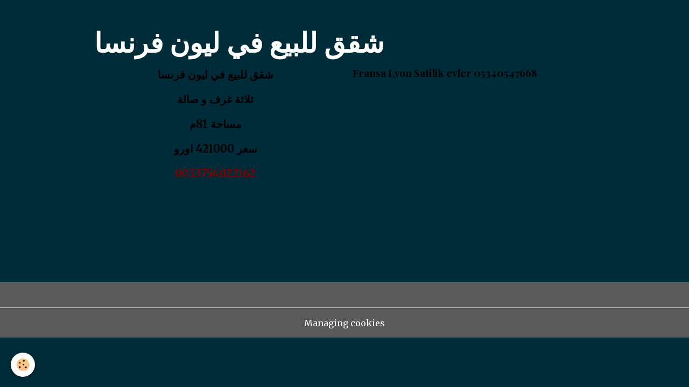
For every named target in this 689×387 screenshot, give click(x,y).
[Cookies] (23, 365)
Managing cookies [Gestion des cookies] (344, 323)
